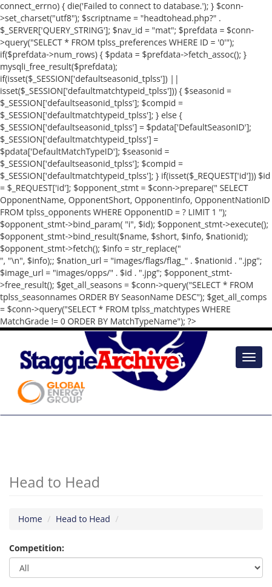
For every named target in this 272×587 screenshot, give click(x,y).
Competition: (36, 548)
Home (30, 519)
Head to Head (83, 519)
